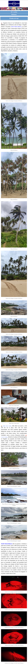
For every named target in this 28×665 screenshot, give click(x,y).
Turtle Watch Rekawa (16, 26)
